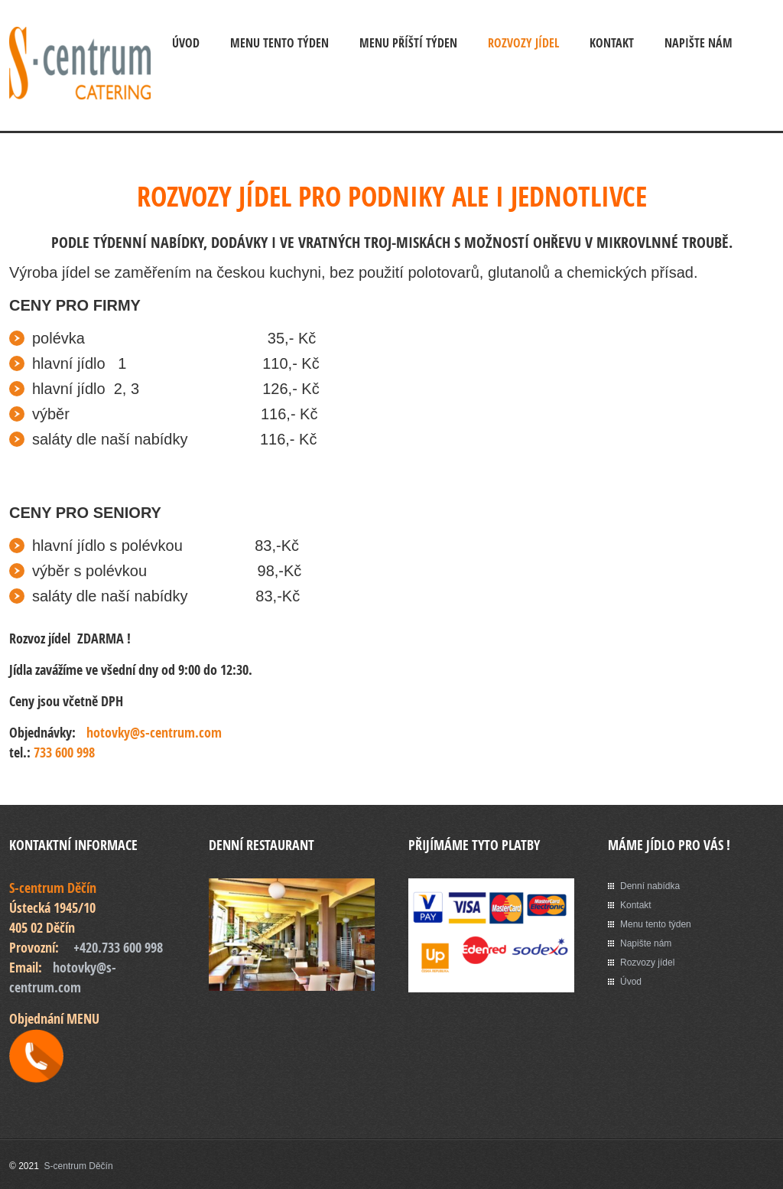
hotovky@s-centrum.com (154, 732)
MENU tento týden (279, 42)
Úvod (186, 42)
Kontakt (612, 42)
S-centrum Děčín (78, 1166)
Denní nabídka (650, 886)
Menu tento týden (655, 924)
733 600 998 (64, 752)
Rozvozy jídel (523, 42)
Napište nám (698, 42)
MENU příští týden (408, 42)
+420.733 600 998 (118, 947)
